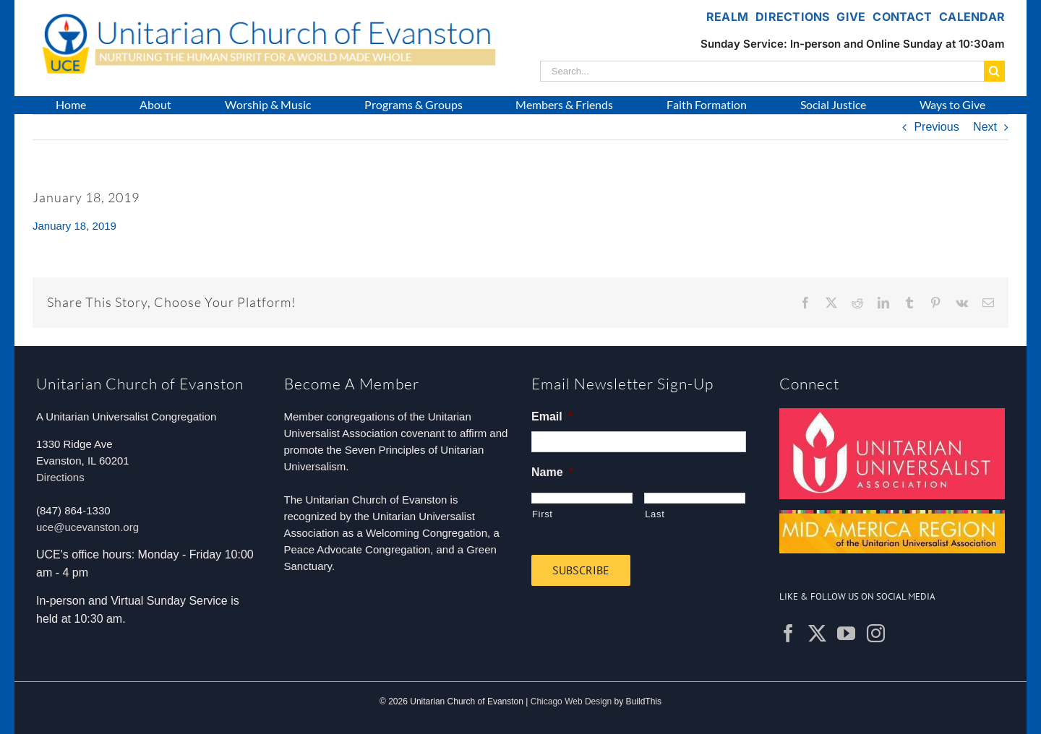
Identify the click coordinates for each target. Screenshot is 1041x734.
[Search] (994, 71)
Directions (60, 477)
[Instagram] (876, 633)
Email (552, 416)
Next (985, 127)
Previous (936, 127)
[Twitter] (817, 633)
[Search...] (762, 71)
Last (654, 514)
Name (552, 472)
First (542, 514)
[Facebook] (788, 633)
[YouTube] (846, 633)
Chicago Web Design (571, 701)
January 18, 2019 (74, 226)
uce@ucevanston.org (87, 527)
